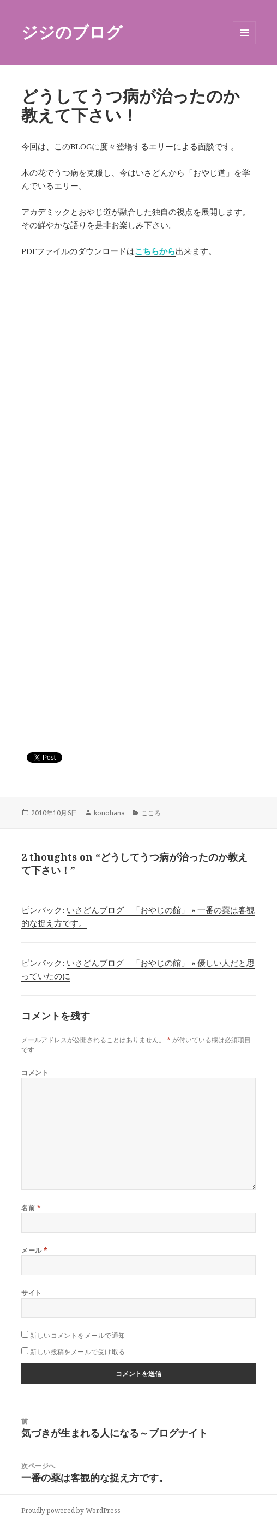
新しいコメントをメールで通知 (77, 1335)
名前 (31, 1207)
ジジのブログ (72, 32)
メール (34, 1250)
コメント (35, 1072)
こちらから (155, 250)
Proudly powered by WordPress (71, 1510)
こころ (151, 813)
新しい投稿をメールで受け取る (77, 1351)
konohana (109, 813)
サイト (31, 1292)
